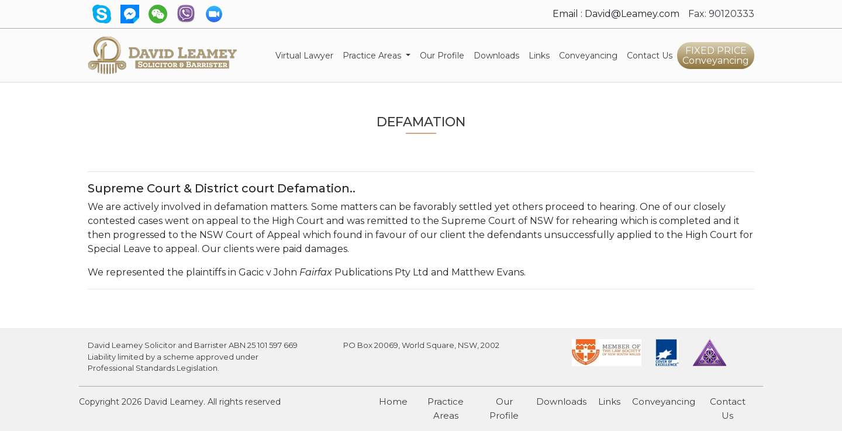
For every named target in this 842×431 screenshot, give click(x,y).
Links (539, 55)
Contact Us (649, 55)
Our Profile (442, 55)
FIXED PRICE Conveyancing (715, 55)
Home (393, 401)
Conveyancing (590, 55)
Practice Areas (445, 408)
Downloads (496, 55)
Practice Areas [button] (373, 55)
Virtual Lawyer (306, 55)
